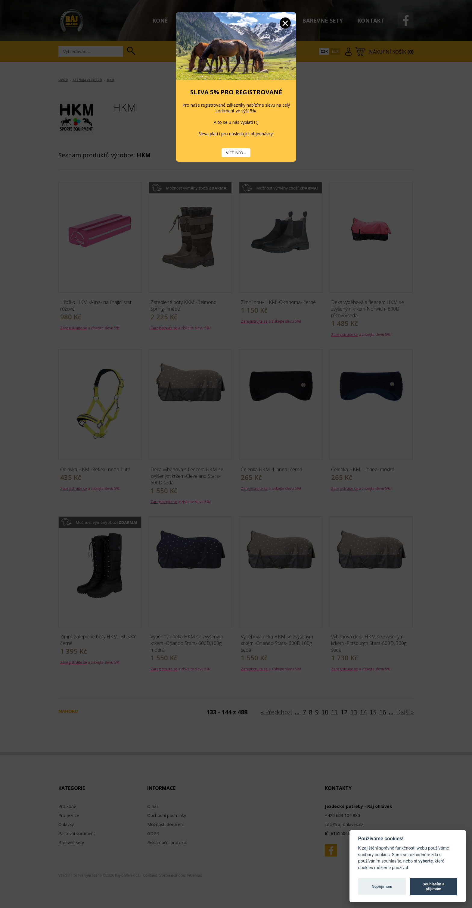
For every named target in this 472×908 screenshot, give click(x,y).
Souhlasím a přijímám (433, 886)
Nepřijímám (381, 886)
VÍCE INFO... (236, 152)
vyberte (425, 861)
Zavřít (285, 23)
